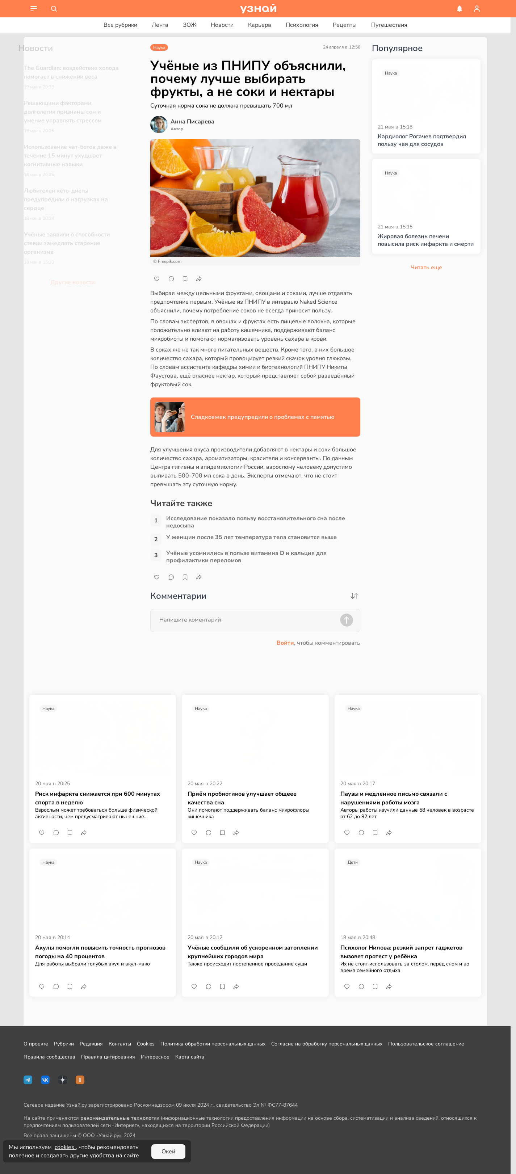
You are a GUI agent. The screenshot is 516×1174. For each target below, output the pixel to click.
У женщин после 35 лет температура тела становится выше (251, 537)
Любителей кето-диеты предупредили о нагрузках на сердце (78, 199)
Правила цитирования (108, 1056)
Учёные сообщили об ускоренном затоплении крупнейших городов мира (253, 952)
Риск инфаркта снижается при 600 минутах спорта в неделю (97, 798)
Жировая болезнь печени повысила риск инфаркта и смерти (426, 240)
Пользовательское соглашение (426, 1043)
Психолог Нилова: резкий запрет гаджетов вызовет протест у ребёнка (401, 952)
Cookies (146, 1043)
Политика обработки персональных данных (212, 1043)
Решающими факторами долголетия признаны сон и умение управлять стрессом (75, 112)
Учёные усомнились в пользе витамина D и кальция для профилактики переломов (246, 557)
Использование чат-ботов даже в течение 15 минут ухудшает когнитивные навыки (82, 155)
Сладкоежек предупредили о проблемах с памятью (263, 417)
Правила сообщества (49, 1056)
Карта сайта (189, 1056)
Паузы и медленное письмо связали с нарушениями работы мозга (393, 798)
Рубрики (64, 1043)
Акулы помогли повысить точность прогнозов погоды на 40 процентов (100, 952)
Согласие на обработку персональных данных (326, 1043)
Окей (168, 1152)
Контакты (120, 1043)
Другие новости (84, 282)
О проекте (36, 1043)
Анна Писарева (192, 122)
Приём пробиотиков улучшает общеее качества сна (242, 798)
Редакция (91, 1043)
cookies (65, 1147)
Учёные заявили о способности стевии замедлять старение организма (79, 243)
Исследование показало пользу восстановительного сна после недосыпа (255, 522)
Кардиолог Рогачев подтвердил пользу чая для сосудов (422, 140)
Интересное (155, 1056)
